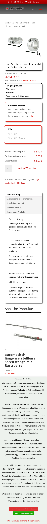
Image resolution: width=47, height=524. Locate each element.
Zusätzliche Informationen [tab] (20, 199)
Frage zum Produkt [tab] (16, 212)
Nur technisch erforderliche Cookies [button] (24, 509)
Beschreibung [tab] (13, 194)
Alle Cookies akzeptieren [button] (24, 513)
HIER (32, 116)
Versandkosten (29, 80)
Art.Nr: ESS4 (23, 343)
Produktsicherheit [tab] (16, 203)
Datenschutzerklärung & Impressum (23, 521)
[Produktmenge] (8, 168)
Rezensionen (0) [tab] (14, 207)
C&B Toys (14, 23)
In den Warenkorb (28, 168)
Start (7, 23)
